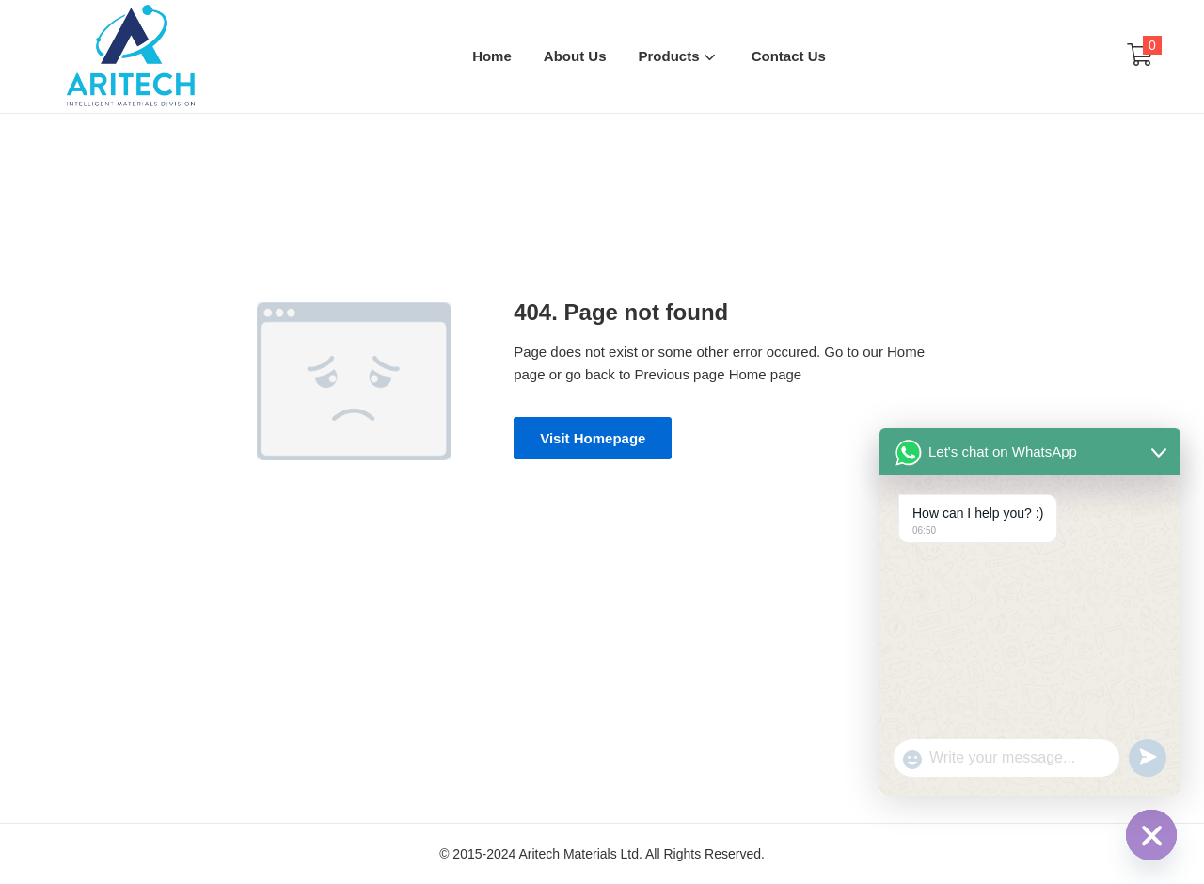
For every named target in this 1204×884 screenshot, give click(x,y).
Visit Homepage (592, 438)
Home (492, 56)
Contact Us (789, 56)
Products (678, 56)
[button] (1139, 56)
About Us (575, 56)
